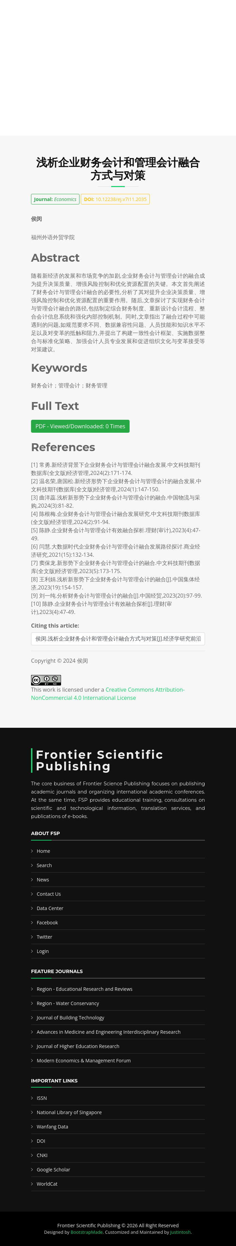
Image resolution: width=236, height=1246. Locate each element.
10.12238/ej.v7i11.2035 (115, 199)
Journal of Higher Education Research (78, 1046)
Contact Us (49, 894)
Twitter (45, 937)
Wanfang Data (52, 1126)
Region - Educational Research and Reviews (85, 989)
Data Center (50, 908)
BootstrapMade (87, 1232)
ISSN (42, 1098)
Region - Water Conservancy (68, 1003)
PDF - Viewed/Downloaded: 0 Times (80, 426)
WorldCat (47, 1184)
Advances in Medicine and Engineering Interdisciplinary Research (109, 1032)
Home (43, 851)
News (43, 879)
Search (44, 865)
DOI (41, 1141)
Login (43, 951)
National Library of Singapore (69, 1112)
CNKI (42, 1155)
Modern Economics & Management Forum (84, 1060)
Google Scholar (53, 1169)
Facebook (47, 922)
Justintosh (180, 1232)
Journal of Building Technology (70, 1017)
